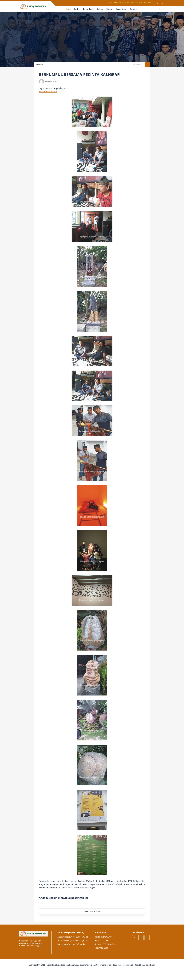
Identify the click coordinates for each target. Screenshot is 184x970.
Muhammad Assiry (48, 91)
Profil (76, 9)
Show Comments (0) (92, 911)
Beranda (39, 64)
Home (68, 9)
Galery (100, 9)
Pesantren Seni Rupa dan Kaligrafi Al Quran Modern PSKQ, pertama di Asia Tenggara (84, 965)
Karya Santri (88, 9)
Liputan (109, 9)
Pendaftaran (121, 9)
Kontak (133, 9)
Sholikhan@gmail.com (145, 965)
